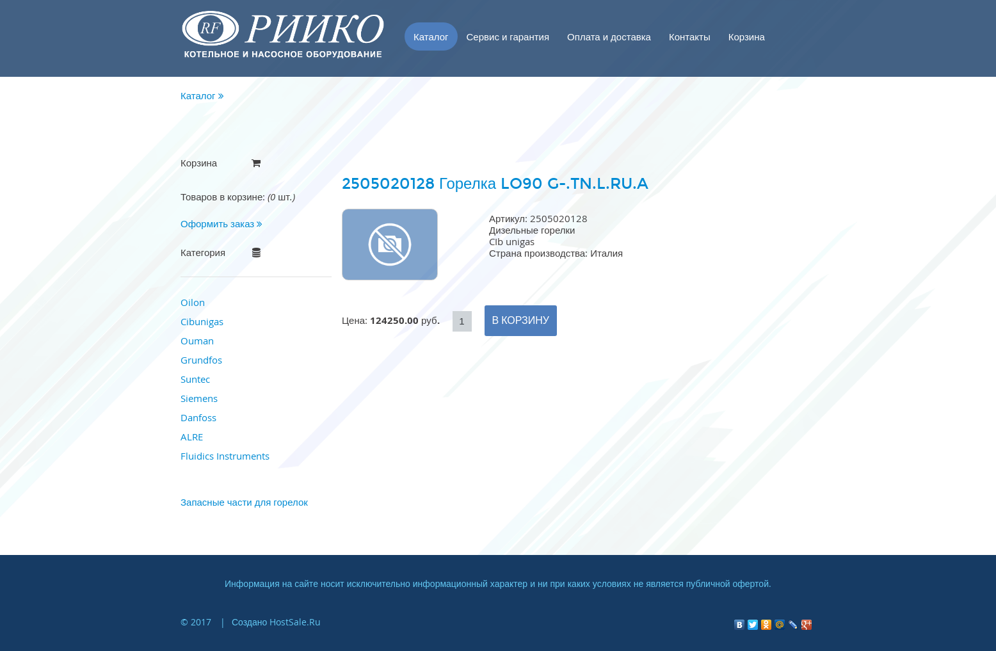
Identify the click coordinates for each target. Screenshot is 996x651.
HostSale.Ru (295, 622)
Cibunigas (202, 321)
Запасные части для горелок (244, 501)
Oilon (193, 302)
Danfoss (198, 417)
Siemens (199, 398)
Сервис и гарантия (508, 36)
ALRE (192, 436)
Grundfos (201, 359)
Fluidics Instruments (225, 455)
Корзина (746, 36)
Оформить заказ (221, 223)
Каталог (431, 36)
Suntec (195, 379)
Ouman (197, 340)
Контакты (690, 36)
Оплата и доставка (609, 36)
